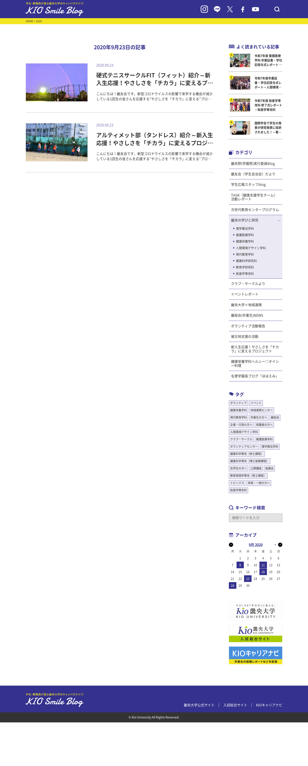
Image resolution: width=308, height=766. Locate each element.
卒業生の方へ (258, 417)
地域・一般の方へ (259, 482)
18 (263, 571)
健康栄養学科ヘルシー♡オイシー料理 (255, 363)
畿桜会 (275, 417)
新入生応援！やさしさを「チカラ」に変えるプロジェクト (255, 349)
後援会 (269, 468)
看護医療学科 (245, 234)
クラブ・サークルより (248, 283)
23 (248, 578)
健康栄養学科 (245, 241)
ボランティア (238, 402)
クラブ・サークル (241, 439)
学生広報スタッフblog (248, 184)
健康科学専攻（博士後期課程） (249, 461)
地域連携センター (261, 410)
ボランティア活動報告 (248, 326)
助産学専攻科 (245, 273)
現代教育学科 (245, 254)
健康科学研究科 (246, 260)
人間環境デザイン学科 (251, 247)
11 (263, 565)
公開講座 (256, 468)
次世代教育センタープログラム (255, 209)
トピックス (237, 482)
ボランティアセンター (244, 446)
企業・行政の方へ (241, 424)
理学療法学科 (245, 228)
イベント (256, 402)
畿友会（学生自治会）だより (253, 174)
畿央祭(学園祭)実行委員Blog (253, 163)
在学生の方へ (238, 468)
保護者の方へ (264, 424)
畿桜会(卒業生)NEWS (247, 315)
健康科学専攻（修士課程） (247, 453)
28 (232, 585)
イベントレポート (244, 294)
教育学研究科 (245, 267)
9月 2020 (256, 544)
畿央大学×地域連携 (246, 305)
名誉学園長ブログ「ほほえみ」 (255, 376)
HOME (29, 21)
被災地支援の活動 (244, 336)
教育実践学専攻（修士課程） (248, 475)
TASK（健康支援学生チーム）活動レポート (254, 197)
